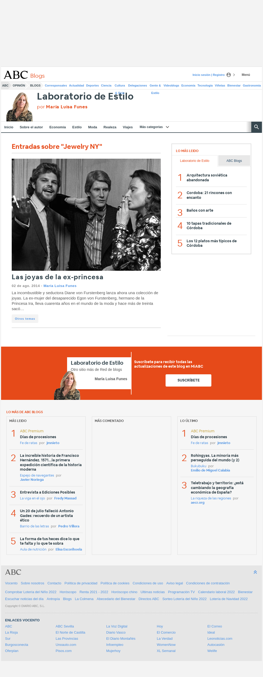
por (62, 107)
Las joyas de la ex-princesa (58, 277)
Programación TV (181, 592)
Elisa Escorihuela (69, 549)
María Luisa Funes (59, 286)
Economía (188, 85)
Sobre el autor (31, 127)
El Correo (214, 626)
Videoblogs (171, 85)
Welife (212, 651)
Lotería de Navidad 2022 (229, 599)
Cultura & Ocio (120, 86)
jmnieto (53, 443)
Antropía (53, 599)
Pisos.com (64, 651)
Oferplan (11, 651)
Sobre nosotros (32, 583)
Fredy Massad (65, 498)
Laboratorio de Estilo (85, 96)
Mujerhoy (113, 651)
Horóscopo (68, 592)
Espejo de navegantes (37, 475)
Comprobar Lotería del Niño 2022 (30, 592)
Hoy (160, 626)
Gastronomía (252, 85)
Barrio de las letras (34, 526)
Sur (7, 638)
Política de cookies (115, 583)
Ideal (211, 632)
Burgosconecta (16, 644)
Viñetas (220, 85)
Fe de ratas (28, 443)
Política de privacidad (80, 583)
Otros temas (25, 318)
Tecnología (205, 85)
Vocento (11, 583)
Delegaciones (137, 85)
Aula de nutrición (33, 549)
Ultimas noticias (153, 592)
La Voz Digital (117, 626)
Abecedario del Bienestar (116, 599)
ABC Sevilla (65, 626)
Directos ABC (149, 599)
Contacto (54, 583)
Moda (92, 127)
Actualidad (76, 85)
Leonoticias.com (219, 638)
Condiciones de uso (148, 583)
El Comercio (166, 632)
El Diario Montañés (120, 638)
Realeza (110, 127)
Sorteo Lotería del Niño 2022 (184, 599)
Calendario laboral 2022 (216, 592)
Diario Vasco (116, 632)
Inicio (8, 127)
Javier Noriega (32, 480)
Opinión (19, 85)
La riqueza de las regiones (211, 498)
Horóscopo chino (125, 592)
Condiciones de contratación (208, 583)
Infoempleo (114, 644)
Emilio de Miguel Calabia (210, 470)
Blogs (35, 85)
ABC (5, 85)
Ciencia (106, 85)
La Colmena (84, 599)
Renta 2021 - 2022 (94, 592)
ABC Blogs (234, 161)
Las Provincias (67, 638)
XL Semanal (166, 651)
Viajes (128, 127)
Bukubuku (198, 466)
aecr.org (197, 502)
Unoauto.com (66, 644)
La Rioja (11, 632)
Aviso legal (174, 583)
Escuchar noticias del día (24, 599)
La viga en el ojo (32, 498)
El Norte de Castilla (70, 632)
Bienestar (234, 85)
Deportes (92, 85)
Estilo (77, 127)
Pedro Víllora (68, 526)
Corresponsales (56, 85)
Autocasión (215, 644)
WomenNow (166, 644)
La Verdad (164, 638)
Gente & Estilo (155, 86)
